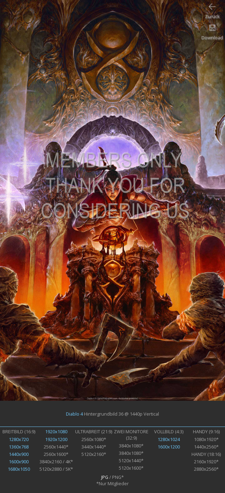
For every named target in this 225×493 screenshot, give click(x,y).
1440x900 (19, 454)
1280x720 (19, 439)
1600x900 (19, 461)
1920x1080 (56, 431)
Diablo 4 (74, 414)
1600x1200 (169, 447)
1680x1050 (19, 469)
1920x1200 (56, 439)
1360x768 (19, 447)
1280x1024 (169, 439)
